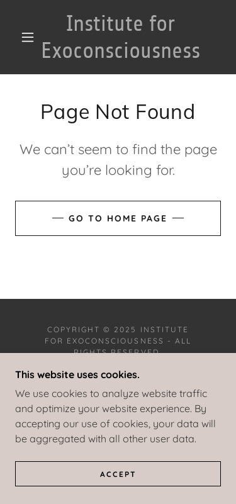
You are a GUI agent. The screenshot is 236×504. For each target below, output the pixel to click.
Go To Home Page (118, 218)
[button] (27, 37)
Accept (118, 474)
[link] (120, 37)
